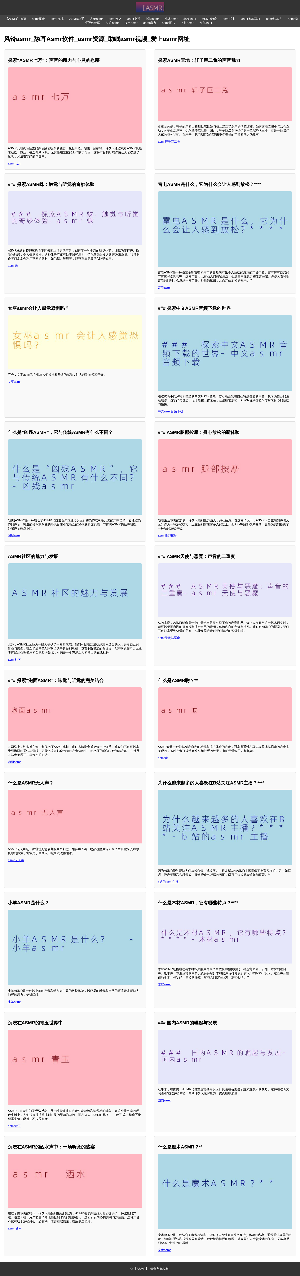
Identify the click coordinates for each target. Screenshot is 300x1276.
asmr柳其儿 (274, 18)
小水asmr (171, 18)
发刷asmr (205, 23)
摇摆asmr (152, 18)
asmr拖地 (57, 18)
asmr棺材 (229, 18)
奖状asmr (189, 18)
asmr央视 (133, 18)
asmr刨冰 (115, 18)
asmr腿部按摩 (167, 535)
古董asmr (96, 18)
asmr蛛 (13, 265)
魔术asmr (164, 1250)
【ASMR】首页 (15, 18)
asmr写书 (168, 23)
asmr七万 (14, 163)
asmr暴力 (149, 23)
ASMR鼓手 (76, 18)
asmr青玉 (14, 1126)
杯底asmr (112, 23)
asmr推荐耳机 (251, 18)
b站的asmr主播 (168, 881)
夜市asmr (131, 23)
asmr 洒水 (15, 1228)
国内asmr (164, 1100)
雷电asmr (164, 287)
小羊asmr (14, 1002)
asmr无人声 (16, 860)
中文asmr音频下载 (170, 411)
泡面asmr (14, 762)
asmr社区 (14, 659)
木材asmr (164, 984)
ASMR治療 (209, 18)
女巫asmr (14, 381)
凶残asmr (14, 535)
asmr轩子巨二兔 (169, 141)
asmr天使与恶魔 (169, 638)
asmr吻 (163, 758)
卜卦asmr (187, 23)
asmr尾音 (38, 18)
